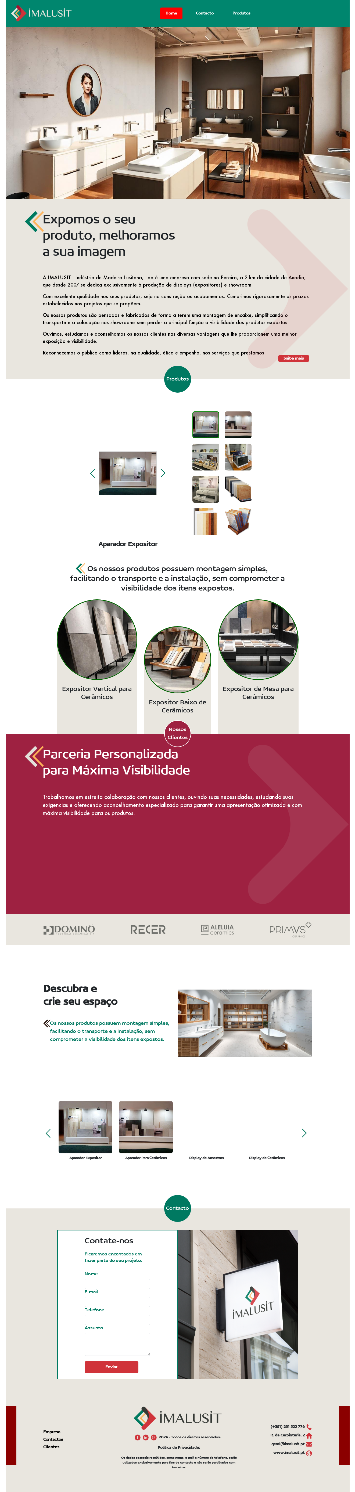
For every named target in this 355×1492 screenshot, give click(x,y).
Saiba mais (294, 358)
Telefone (94, 1310)
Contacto (205, 13)
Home (171, 13)
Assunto (94, 1328)
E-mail (91, 1292)
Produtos (241, 13)
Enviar (111, 1367)
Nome (91, 1274)
